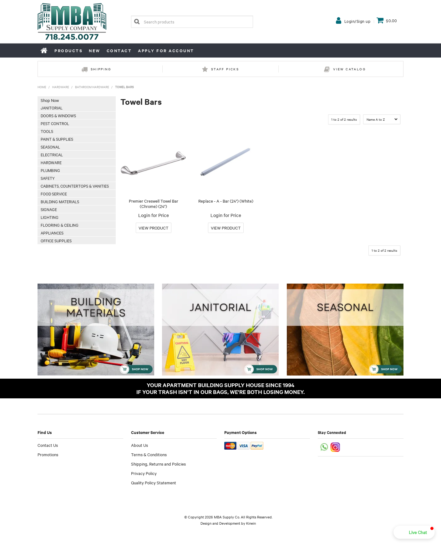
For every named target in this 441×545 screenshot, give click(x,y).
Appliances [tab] (52, 232)
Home (44, 50)
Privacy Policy (144, 473)
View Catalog (349, 69)
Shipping (101, 69)
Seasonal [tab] (50, 146)
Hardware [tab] (51, 162)
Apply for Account (166, 50)
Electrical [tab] (52, 154)
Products (68, 50)
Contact (119, 50)
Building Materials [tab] (60, 201)
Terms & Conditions (149, 454)
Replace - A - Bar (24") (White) (225, 201)
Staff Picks (225, 69)
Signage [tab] (49, 209)
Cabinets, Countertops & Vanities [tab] (75, 186)
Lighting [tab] (49, 217)
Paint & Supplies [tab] (57, 139)
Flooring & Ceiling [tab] (60, 225)
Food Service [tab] (54, 193)
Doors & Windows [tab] (58, 115)
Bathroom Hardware (92, 86)
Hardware (60, 86)
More (153, 228)
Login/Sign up (357, 21)
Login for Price (153, 215)
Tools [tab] (47, 131)
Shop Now (50, 100)
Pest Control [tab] (55, 123)
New (94, 50)
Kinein (251, 523)
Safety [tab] (48, 178)
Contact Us (48, 445)
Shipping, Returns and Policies (158, 464)
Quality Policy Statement (153, 482)
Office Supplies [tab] (56, 240)
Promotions (48, 454)
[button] (414, 532)
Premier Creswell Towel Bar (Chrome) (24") (153, 203)
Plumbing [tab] (50, 170)
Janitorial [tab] (52, 107)
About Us (139, 445)
